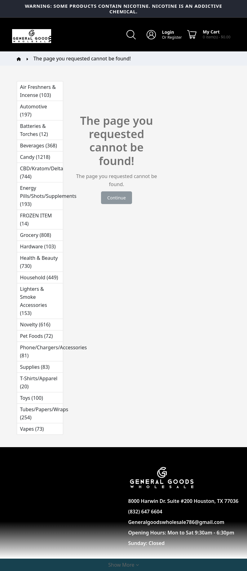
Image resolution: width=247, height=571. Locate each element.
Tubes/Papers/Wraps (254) (41, 413)
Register (174, 37)
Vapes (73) (32, 428)
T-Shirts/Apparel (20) (39, 382)
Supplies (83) (35, 367)
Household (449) (39, 277)
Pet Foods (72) (36, 336)
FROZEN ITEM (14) (36, 219)
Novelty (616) (35, 324)
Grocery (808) (35, 235)
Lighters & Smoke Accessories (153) (33, 301)
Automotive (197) (33, 110)
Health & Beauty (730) (39, 262)
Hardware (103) (38, 246)
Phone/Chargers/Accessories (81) (41, 351)
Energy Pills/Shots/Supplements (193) (41, 196)
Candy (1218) (35, 157)
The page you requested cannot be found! (82, 58)
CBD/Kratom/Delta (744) (41, 172)
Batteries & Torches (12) (34, 130)
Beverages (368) (38, 145)
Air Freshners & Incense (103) (38, 91)
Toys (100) (31, 397)
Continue (116, 198)
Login (168, 32)
